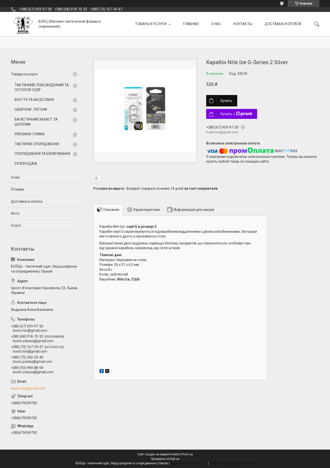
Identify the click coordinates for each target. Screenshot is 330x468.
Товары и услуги (24, 74)
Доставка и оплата (26, 201)
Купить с (236, 114)
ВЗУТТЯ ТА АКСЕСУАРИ (34, 100)
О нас (15, 177)
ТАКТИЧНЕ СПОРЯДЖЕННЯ (37, 144)
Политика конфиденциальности (232, 463)
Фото (15, 213)
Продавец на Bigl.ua (165, 459)
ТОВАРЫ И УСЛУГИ (151, 24)
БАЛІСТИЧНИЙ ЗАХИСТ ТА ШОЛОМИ (36, 121)
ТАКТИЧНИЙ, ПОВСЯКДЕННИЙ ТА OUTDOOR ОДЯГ (42, 87)
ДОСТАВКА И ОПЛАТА (283, 24)
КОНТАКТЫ (243, 24)
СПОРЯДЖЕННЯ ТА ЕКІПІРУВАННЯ (42, 154)
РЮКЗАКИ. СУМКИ (30, 134)
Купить (226, 101)
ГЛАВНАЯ (190, 24)
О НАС (216, 24)
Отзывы (17, 189)
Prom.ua (187, 454)
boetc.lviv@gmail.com (28, 388)
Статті (16, 226)
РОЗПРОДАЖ (26, 164)
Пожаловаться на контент (188, 463)
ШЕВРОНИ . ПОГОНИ (31, 109)
